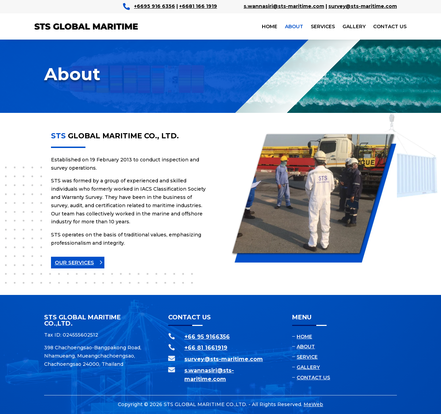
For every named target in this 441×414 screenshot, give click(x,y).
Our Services (74, 262)
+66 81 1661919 (205, 347)
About (294, 26)
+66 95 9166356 (207, 336)
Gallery (354, 26)
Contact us (390, 26)
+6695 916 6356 (154, 6)
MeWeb (313, 404)
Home (269, 26)
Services (323, 26)
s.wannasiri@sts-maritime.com (284, 6)
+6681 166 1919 (198, 6)
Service (307, 357)
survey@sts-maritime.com (362, 6)
